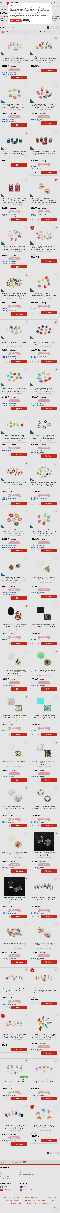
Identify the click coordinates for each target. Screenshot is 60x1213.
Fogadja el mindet (16, 20)
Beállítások (26, 20)
